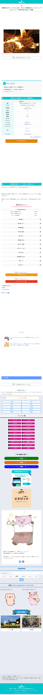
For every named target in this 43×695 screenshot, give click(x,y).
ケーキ (28, 420)
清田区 (11, 412)
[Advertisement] (21, 20)
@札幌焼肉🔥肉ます (27, 124)
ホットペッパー (28, 130)
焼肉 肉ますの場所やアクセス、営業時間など (13, 87)
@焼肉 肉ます (27, 122)
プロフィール (11, 691)
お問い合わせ (40, 392)
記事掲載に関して (24, 691)
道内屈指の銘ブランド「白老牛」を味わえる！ (14, 89)
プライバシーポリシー (33, 691)
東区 (12, 404)
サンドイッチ (15, 445)
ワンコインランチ (28, 433)
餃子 (29, 448)
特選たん (21, 219)
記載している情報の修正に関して (36, 136)
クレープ (29, 426)
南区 (12, 407)
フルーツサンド (28, 445)
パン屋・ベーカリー (15, 442)
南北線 (21, 459)
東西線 (21, 463)
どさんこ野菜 (21, 244)
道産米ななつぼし (21, 256)
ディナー (15, 436)
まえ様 (1, 590)
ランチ (15, 433)
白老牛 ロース (21, 223)
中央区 (11, 401)
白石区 (31, 407)
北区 (31, 401)
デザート (21, 264)
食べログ (27, 128)
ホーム (6, 691)
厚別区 (11, 409)
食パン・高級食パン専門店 (28, 442)
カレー (15, 439)
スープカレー (29, 439)
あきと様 (24, 590)
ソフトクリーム (28, 423)
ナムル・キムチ (22, 248)
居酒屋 (16, 577)
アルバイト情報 (6, 292)
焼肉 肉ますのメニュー (9, 91)
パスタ (15, 448)
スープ (21, 260)
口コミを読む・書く (21, 140)
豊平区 (31, 409)
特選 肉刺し (22, 227)
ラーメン (29, 436)
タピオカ (15, 423)
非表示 (12, 83)
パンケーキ (15, 429)
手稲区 (31, 412)
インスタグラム (5, 289)
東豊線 (21, 467)
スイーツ (15, 420)
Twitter (3, 287)
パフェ (15, 426)
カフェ (28, 429)
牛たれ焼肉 (22, 231)
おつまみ (21, 252)
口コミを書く (6, 377)
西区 (31, 404)
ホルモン (21, 235)
